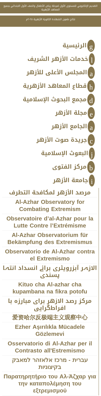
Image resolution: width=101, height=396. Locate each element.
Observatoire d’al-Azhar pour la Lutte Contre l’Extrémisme (49, 222)
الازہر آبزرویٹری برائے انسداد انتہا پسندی (50, 271)
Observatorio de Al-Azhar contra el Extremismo (50, 255)
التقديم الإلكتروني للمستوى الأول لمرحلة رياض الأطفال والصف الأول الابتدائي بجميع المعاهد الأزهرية (50, 8)
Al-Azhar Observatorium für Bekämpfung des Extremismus (49, 238)
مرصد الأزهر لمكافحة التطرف (50, 192)
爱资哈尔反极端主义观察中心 (50, 317)
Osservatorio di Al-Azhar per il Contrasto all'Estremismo (50, 347)
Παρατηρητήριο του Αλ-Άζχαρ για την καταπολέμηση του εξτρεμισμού (50, 383)
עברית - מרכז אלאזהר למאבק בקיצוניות (50, 363)
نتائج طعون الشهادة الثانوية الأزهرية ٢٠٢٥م (50, 19)
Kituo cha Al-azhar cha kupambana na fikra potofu (49, 288)
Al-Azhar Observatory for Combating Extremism (49, 205)
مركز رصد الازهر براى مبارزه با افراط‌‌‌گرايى (50, 304)
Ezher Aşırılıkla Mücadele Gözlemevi (50, 330)
